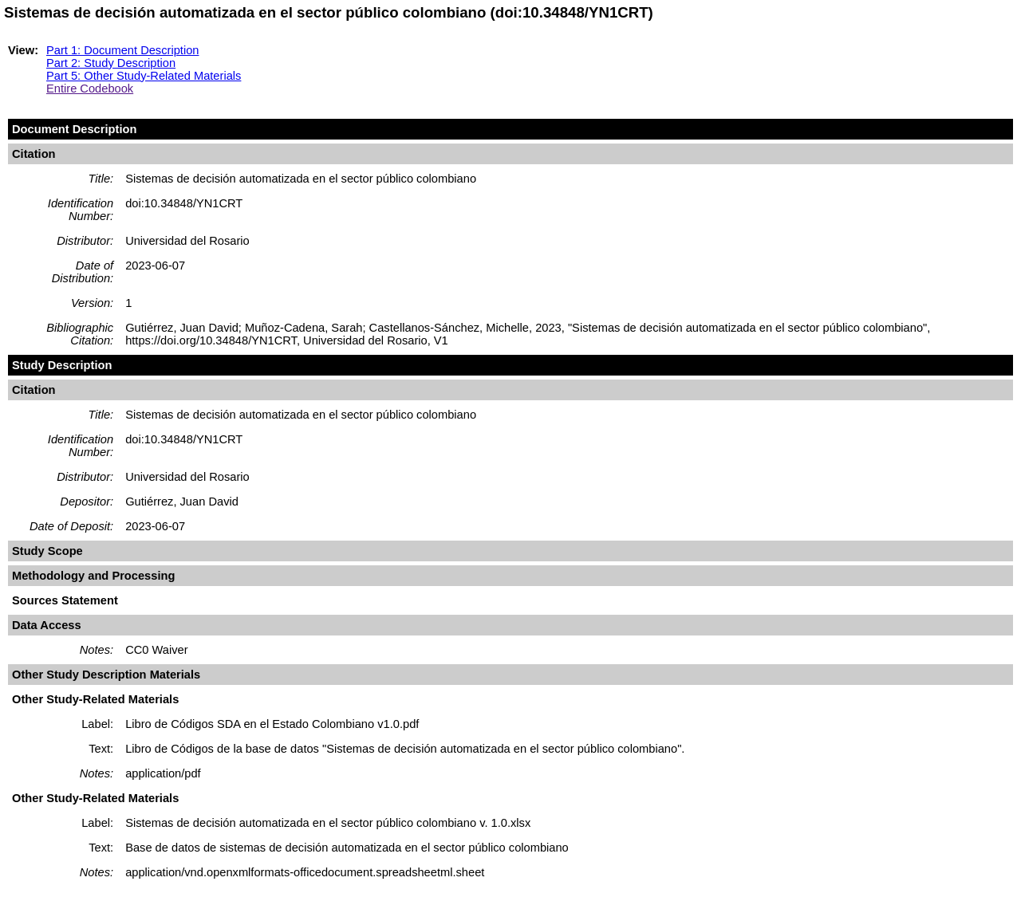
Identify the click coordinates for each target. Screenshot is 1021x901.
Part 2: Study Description (110, 63)
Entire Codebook (89, 88)
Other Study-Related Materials (95, 699)
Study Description (62, 365)
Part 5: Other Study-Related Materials (143, 75)
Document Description (74, 129)
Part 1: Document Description (122, 50)
